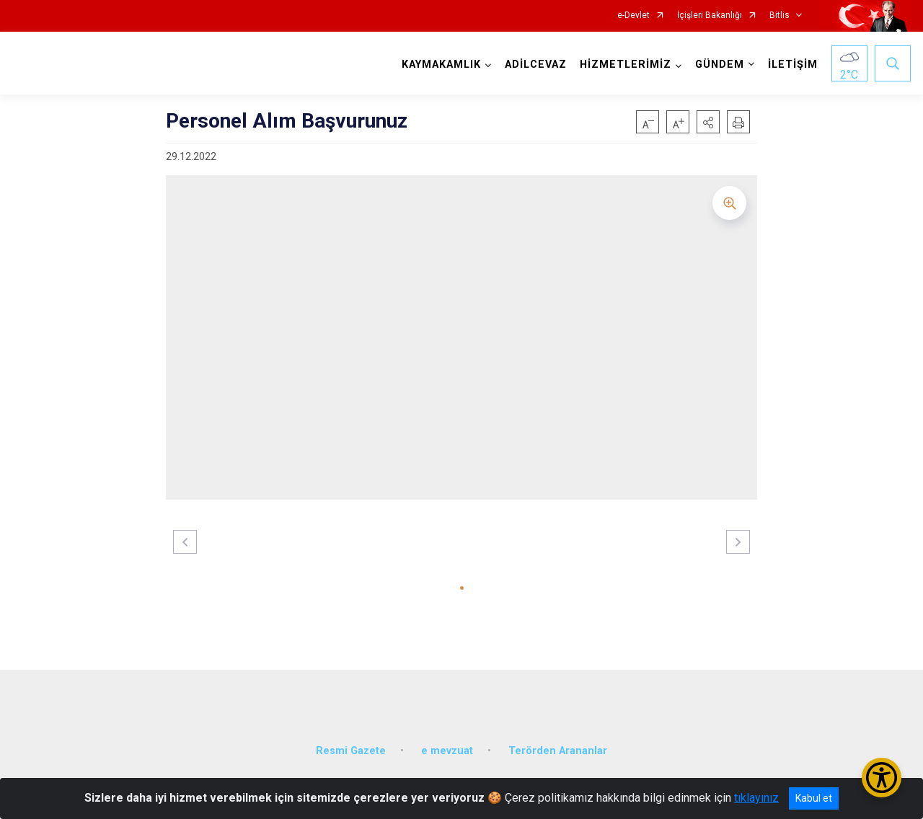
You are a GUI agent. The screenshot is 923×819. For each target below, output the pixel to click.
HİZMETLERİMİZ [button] (625, 64)
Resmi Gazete (351, 751)
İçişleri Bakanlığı (709, 15)
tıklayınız (756, 798)
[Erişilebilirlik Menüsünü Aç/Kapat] (881, 777)
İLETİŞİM (793, 64)
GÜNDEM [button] (719, 64)
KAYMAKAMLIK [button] (441, 64)
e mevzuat (447, 751)
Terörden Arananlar (557, 751)
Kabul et (813, 798)
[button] (708, 121)
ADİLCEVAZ (536, 64)
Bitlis (779, 15)
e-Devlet (633, 15)
